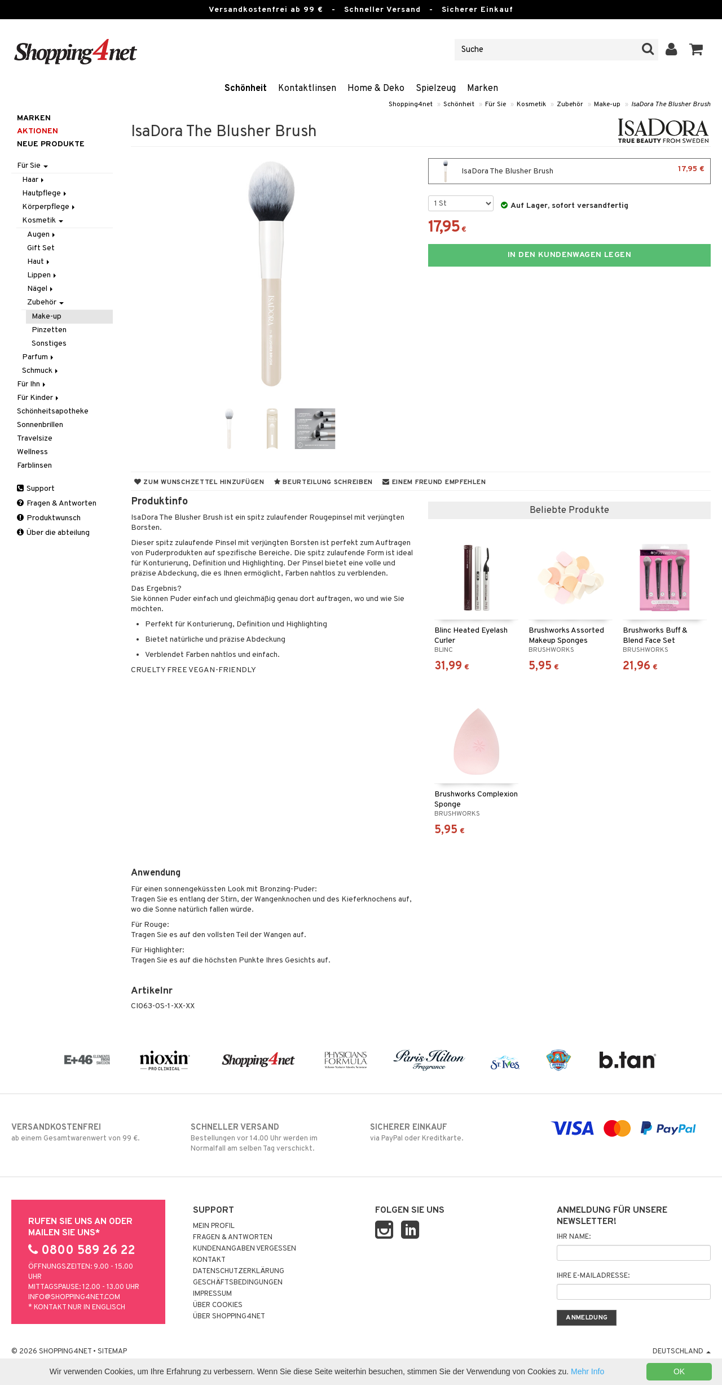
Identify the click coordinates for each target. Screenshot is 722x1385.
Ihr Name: (574, 1237)
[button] (696, 49)
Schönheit (245, 88)
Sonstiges (49, 344)
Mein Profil (214, 1226)
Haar (34, 180)
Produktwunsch (49, 518)
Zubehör (570, 104)
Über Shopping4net (229, 1316)
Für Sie (495, 104)
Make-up (607, 104)
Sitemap (112, 1351)
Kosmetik (531, 104)
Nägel (41, 289)
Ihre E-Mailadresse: (593, 1276)
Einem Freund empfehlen (434, 482)
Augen (42, 234)
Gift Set (41, 248)
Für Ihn (32, 384)
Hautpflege (45, 193)
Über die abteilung (53, 533)
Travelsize (34, 438)
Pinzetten (49, 330)
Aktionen (37, 131)
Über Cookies (218, 1305)
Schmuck (41, 371)
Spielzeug (436, 88)
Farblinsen (34, 466)
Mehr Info (587, 1371)
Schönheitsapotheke (53, 411)
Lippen (42, 275)
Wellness (32, 452)
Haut (39, 262)
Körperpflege (49, 207)
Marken (482, 88)
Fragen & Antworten (56, 503)
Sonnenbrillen (40, 425)
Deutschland (682, 1351)
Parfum (38, 357)
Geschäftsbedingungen (238, 1282)
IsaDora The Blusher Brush (671, 104)
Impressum (212, 1294)
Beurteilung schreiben (323, 482)
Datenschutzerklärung (238, 1271)
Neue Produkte (51, 144)
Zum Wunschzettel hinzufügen (199, 482)
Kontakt (209, 1260)
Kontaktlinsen (307, 88)
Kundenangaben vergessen (244, 1248)
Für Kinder (38, 398)
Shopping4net (411, 104)
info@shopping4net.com (74, 1297)
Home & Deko (375, 88)
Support (36, 489)
